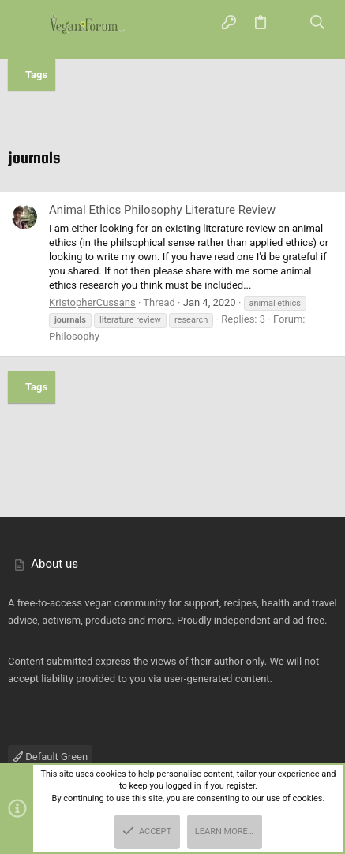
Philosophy (74, 336)
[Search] (317, 23)
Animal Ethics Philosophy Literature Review (162, 210)
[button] (27, 23)
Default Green (50, 757)
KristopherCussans (92, 302)
